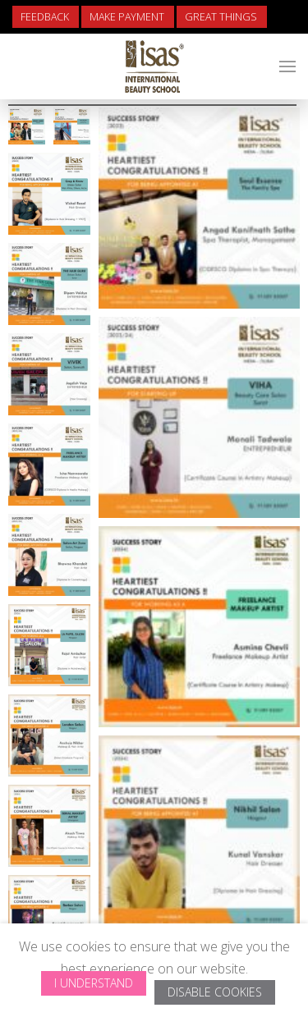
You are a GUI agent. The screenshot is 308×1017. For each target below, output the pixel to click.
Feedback (45, 17)
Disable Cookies (215, 992)
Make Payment (127, 17)
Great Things (221, 17)
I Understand (93, 983)
